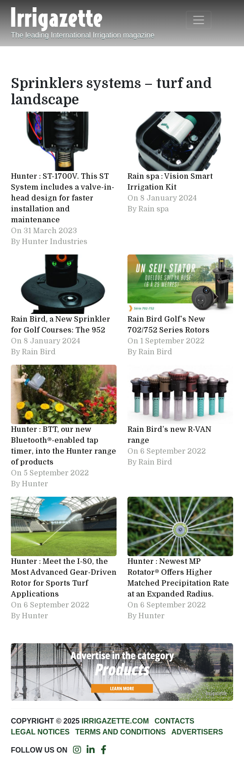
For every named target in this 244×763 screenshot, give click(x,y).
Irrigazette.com (115, 721)
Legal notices (40, 732)
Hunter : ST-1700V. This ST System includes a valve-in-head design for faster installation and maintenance (62, 198)
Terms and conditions (120, 732)
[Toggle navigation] (198, 20)
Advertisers (197, 732)
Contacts (175, 721)
